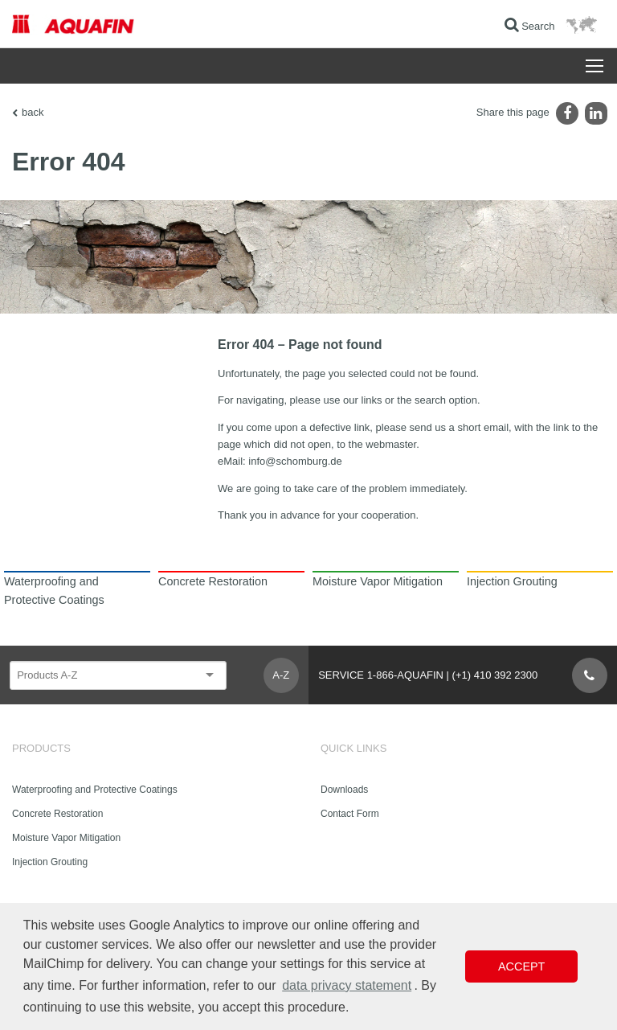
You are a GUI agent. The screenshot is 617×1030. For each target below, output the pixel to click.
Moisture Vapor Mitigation (66, 837)
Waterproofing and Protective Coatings (95, 789)
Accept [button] (521, 966)
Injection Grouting (50, 862)
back (32, 112)
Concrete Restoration (57, 813)
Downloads (344, 789)
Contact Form (350, 813)
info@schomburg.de (295, 461)
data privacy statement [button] (346, 985)
